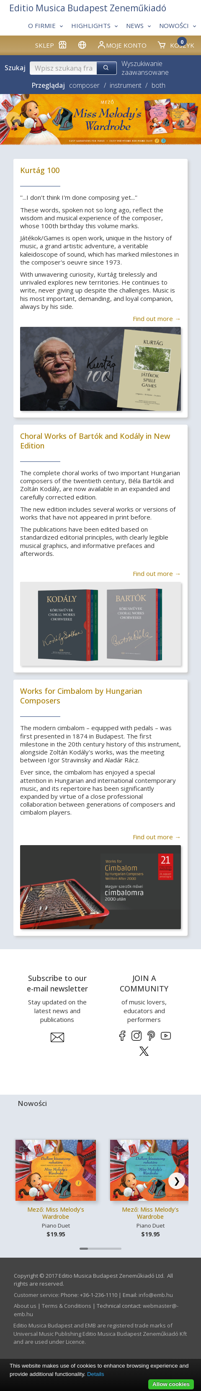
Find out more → (157, 318)
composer (84, 85)
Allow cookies (171, 1384)
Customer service (36, 1295)
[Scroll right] (176, 1180)
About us (25, 1305)
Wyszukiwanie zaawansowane (145, 67)
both (158, 85)
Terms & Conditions (66, 1305)
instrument (126, 85)
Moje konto (122, 44)
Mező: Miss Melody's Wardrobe (55, 1213)
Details (95, 1374)
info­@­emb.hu (156, 1295)
